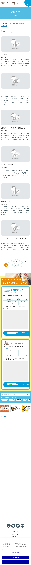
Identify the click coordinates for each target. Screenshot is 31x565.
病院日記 (3, 416)
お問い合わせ (15, 537)
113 (11, 265)
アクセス (5, 297)
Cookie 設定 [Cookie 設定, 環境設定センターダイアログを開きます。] (15, 552)
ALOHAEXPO (15, 531)
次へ (28, 408)
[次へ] (25, 265)
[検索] (28, 394)
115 (20, 265)
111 (26, 261)
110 (21, 261)
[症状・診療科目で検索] (13, 394)
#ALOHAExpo (7, 31)
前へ (3, 408)
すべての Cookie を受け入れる (15, 562)
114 (16, 265)
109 (16, 261)
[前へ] (5, 261)
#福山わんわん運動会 (16, 23)
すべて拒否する (15, 557)
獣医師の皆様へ (15, 534)
